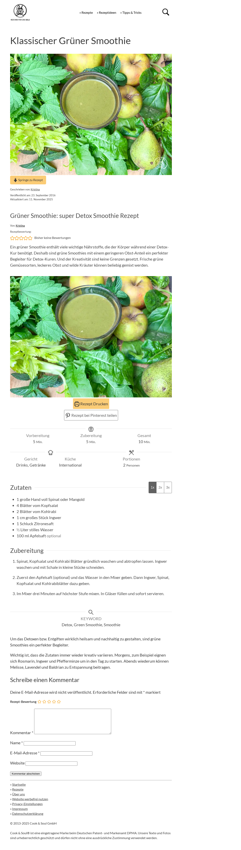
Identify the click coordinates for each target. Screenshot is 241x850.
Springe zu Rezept (28, 180)
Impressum (20, 813)
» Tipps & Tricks (131, 12)
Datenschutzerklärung (27, 818)
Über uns (18, 799)
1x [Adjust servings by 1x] (152, 487)
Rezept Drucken (91, 403)
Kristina (35, 189)
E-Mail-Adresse (25, 757)
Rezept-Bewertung (23, 701)
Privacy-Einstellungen (27, 809)
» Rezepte (86, 12)
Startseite (19, 789)
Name (16, 747)
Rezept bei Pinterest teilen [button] (91, 415)
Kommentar (21, 737)
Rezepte (17, 794)
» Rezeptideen (106, 12)
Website (17, 767)
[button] (12, 238)
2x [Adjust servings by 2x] (160, 487)
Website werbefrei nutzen (30, 804)
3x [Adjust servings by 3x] (168, 487)
